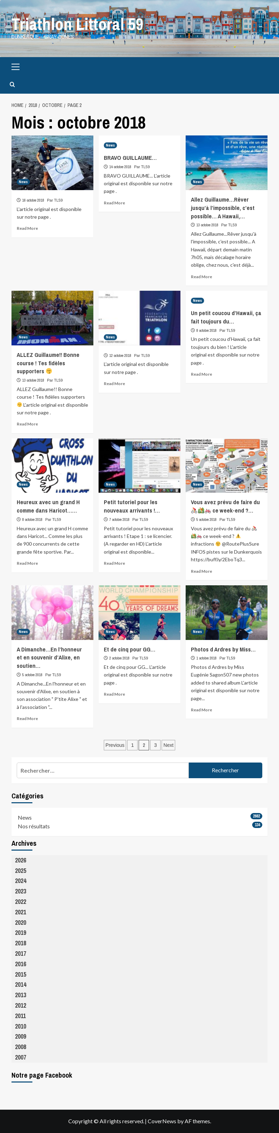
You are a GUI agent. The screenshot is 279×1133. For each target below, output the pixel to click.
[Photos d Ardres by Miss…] (227, 612)
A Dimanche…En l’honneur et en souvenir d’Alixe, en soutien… (49, 657)
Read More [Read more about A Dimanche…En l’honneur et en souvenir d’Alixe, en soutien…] (27, 718)
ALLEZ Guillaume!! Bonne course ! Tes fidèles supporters (48, 363)
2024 (20, 880)
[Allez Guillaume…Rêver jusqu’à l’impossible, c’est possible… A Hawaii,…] (227, 162)
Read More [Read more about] (27, 228)
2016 (20, 964)
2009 (20, 1036)
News (25, 817)
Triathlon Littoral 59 (77, 24)
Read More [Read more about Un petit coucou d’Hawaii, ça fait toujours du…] (201, 374)
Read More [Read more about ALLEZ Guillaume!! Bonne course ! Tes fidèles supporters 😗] (27, 424)
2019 (20, 932)
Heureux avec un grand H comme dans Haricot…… (48, 506)
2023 (20, 891)
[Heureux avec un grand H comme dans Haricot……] (52, 465)
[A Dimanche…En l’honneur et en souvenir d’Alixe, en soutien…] (52, 612)
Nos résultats (34, 826)
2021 (20, 912)
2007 (20, 1057)
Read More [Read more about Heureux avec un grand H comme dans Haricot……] (27, 563)
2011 (20, 1015)
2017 (20, 953)
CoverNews (162, 1121)
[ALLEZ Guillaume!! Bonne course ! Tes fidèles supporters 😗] (52, 318)
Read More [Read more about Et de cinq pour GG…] (114, 694)
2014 (20, 984)
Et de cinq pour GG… (129, 649)
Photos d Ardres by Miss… (223, 649)
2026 (20, 860)
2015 (20, 974)
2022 (20, 901)
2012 (20, 1005)
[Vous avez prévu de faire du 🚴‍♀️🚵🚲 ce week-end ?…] (227, 465)
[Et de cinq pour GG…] (139, 612)
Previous (115, 745)
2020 (20, 922)
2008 (20, 1046)
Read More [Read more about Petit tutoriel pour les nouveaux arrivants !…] (114, 563)
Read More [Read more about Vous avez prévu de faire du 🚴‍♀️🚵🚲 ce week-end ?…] (201, 571)
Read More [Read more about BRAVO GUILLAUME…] (114, 202)
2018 (20, 943)
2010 (20, 1026)
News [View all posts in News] (23, 181)
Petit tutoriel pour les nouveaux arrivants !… (132, 506)
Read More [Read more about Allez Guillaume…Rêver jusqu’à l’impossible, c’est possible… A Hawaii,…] (201, 276)
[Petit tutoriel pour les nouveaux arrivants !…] (139, 465)
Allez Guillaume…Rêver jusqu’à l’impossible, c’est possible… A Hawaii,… (223, 207)
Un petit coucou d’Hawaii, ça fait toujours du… (226, 317)
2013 (20, 995)
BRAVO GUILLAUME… (130, 158)
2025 (20, 870)
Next (168, 745)
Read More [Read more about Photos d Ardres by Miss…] (201, 709)
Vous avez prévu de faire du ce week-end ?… (225, 506)
